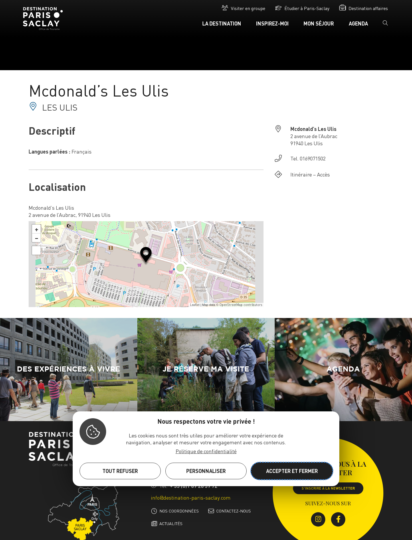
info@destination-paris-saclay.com (191, 497)
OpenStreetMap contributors (240, 305)
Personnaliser (206, 471)
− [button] (36, 238)
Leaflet (195, 305)
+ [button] (36, 229)
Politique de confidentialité (206, 451)
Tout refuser (120, 471)
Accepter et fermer (292, 471)
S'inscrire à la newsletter (328, 488)
